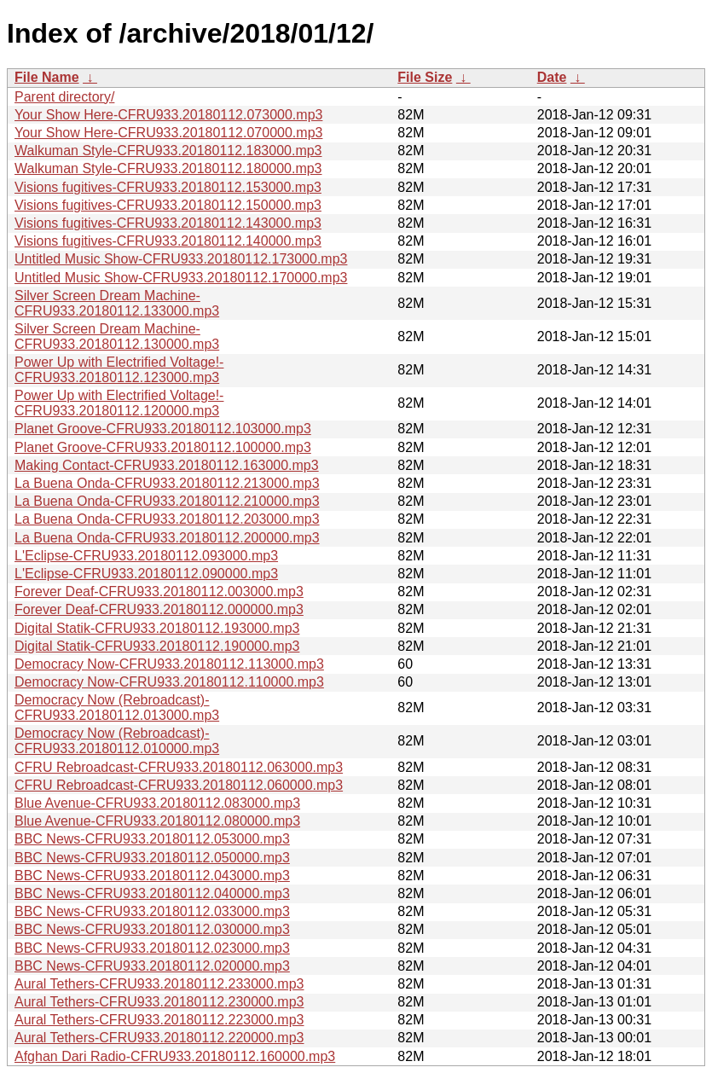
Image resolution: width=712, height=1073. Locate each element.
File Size (424, 77)
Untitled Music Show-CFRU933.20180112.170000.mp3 (180, 277)
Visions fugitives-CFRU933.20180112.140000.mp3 (167, 241)
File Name (46, 77)
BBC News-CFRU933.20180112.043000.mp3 (152, 875)
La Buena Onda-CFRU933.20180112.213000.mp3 (167, 483)
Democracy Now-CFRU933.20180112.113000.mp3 (169, 664)
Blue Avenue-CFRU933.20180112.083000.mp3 (157, 803)
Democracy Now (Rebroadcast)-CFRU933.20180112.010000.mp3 (116, 741)
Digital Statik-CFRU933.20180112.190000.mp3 (156, 646)
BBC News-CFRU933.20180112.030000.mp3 (152, 929)
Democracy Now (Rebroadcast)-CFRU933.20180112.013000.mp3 (116, 707)
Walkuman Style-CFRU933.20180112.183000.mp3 (168, 150)
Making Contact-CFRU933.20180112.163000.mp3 (166, 465)
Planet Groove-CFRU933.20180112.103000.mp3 (162, 428)
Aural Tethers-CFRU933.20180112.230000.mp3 (159, 1002)
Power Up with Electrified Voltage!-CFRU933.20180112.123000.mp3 (118, 370)
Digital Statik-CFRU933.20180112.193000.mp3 (156, 628)
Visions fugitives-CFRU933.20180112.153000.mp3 (167, 187)
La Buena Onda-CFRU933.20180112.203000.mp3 (167, 519)
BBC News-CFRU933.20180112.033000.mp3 (152, 911)
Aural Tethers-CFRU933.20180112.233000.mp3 (159, 984)
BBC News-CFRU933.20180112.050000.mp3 (152, 857)
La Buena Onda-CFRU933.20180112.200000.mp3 (167, 538)
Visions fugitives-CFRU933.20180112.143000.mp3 (167, 223)
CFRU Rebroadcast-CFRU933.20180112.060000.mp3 (178, 785)
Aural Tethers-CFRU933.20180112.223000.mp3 (159, 1019)
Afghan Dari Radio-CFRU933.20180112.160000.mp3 (174, 1056)
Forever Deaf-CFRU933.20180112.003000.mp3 (159, 591)
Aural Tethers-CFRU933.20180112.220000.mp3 (159, 1037)
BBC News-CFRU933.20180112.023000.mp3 (152, 948)
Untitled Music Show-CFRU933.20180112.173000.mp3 (180, 259)
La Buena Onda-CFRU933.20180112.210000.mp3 (167, 501)
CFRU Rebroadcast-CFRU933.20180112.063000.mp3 (178, 767)
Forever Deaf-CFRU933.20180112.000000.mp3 (159, 609)
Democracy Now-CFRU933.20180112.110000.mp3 (169, 682)
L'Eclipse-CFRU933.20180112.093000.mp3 (146, 555)
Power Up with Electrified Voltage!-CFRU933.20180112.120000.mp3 (118, 403)
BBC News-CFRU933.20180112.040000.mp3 (152, 893)
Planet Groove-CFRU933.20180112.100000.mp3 (162, 447)
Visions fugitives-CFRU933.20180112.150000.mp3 (167, 205)
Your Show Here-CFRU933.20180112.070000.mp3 (168, 132)
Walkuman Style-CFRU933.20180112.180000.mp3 (168, 168)
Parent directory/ (64, 97)
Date (552, 77)
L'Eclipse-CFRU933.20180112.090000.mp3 (146, 573)
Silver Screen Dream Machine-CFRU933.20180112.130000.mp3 (116, 336)
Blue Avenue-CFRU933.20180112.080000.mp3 (157, 821)
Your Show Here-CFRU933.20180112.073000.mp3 (168, 114)
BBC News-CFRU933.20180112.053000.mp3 (152, 839)
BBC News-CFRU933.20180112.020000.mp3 (152, 966)
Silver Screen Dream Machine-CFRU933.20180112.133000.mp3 (116, 303)
